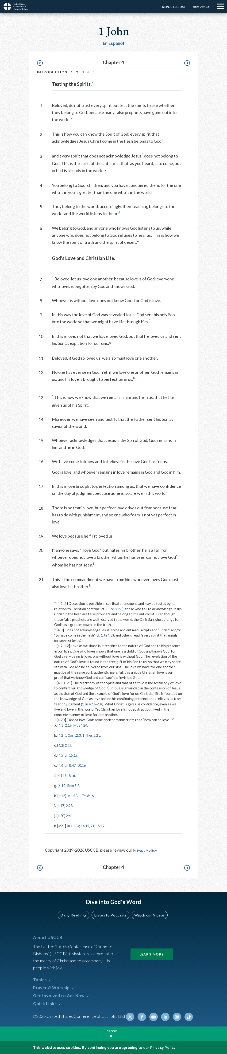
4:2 (61, 735)
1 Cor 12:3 (114, 609)
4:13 (61, 683)
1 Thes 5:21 (93, 735)
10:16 (83, 765)
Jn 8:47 (71, 765)
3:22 (69, 745)
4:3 (60, 630)
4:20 (61, 720)
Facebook (144, 1016)
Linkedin (166, 1016)
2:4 (69, 815)
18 (100, 704)
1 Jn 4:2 (107, 635)
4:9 (60, 775)
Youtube (155, 1016)
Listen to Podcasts (109, 914)
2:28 (70, 805)
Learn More (151, 953)
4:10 (62, 785)
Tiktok (189, 1016)
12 (67, 646)
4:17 (61, 805)
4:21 (61, 825)
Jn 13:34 (74, 825)
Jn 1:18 (73, 795)
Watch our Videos (147, 914)
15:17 (103, 825)
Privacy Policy (145, 849)
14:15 (87, 825)
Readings (200, 6)
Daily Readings (75, 914)
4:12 (62, 795)
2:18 (69, 725)
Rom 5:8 (74, 785)
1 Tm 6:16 (88, 795)
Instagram (177, 1016)
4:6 (61, 765)
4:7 (60, 646)
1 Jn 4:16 (89, 704)
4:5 (61, 755)
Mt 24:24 (81, 725)
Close (112, 1031)
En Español (113, 43)
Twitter (132, 1016)
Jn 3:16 (70, 775)
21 (69, 683)
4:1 (60, 603)
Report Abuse (172, 7)
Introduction (52, 72)
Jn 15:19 (72, 755)
